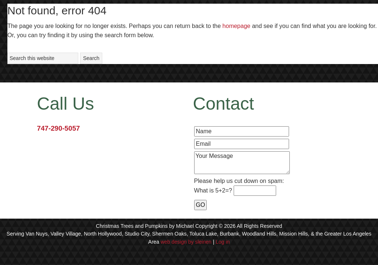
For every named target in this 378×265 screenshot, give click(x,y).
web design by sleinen (186, 242)
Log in (223, 242)
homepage (237, 26)
